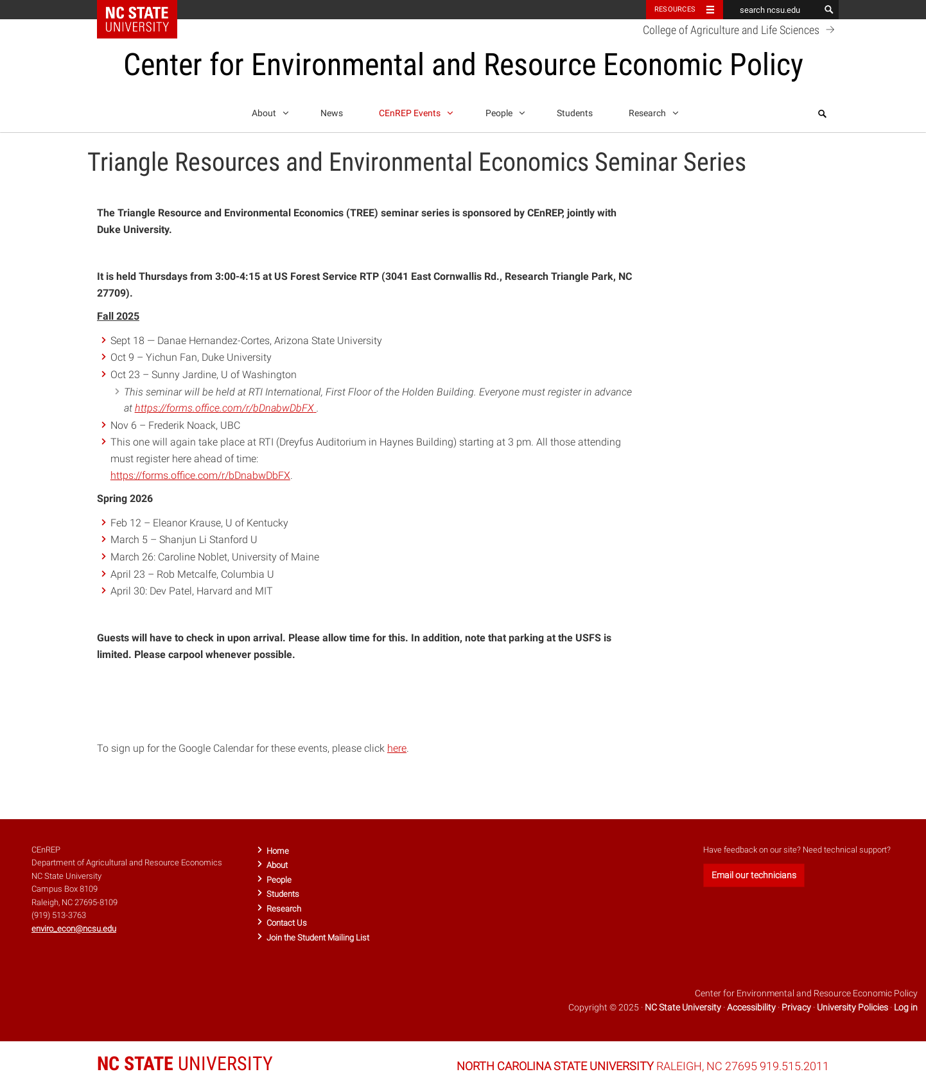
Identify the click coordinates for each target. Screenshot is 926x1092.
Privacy (796, 1007)
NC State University (683, 1007)
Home (277, 851)
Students (575, 113)
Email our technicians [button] (754, 875)
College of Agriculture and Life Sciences (741, 29)
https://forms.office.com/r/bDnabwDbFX (200, 475)
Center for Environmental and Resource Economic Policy (463, 64)
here (396, 748)
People (503, 111)
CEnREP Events (414, 111)
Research (651, 111)
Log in (906, 1007)
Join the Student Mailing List (317, 937)
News (331, 113)
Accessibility (751, 1007)
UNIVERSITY (185, 1063)
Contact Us (286, 923)
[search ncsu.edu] (771, 9)
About (268, 111)
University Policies (852, 1007)
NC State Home (145, 9)
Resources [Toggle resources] (674, 9)
